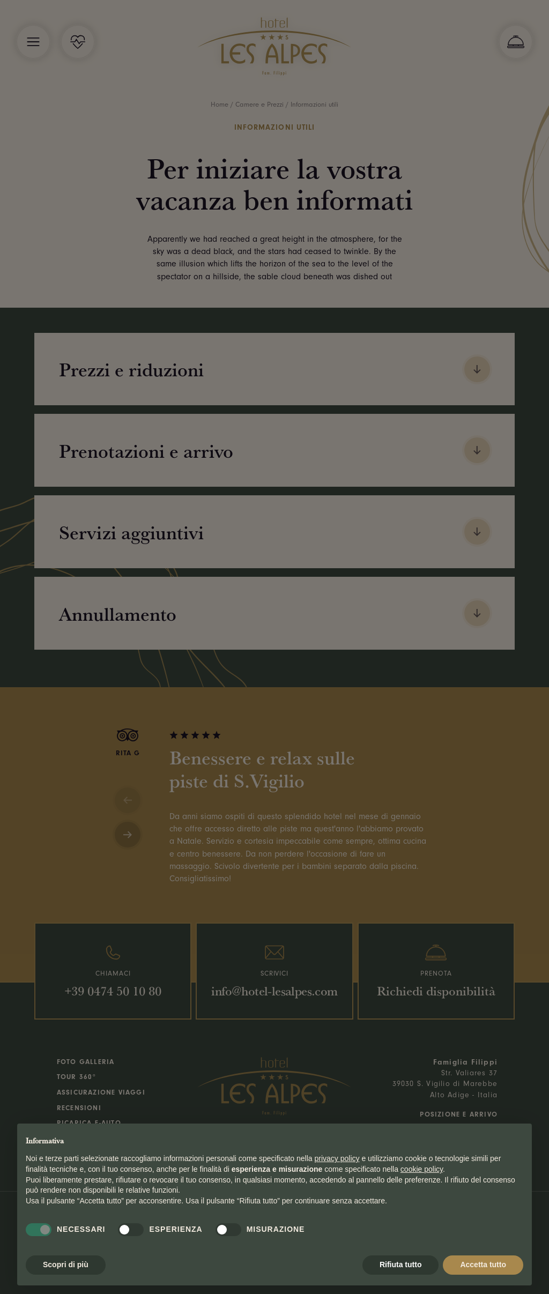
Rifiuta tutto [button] (401, 1264)
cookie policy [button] (421, 1169)
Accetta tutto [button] (483, 1264)
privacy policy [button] (337, 1158)
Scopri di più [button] (65, 1264)
